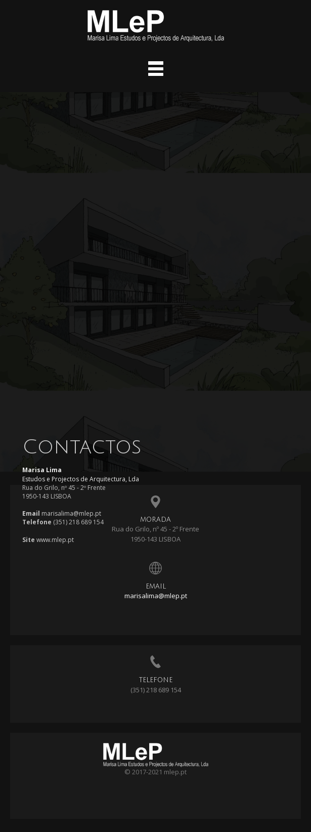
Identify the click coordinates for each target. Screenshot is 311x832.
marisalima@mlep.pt (155, 595)
